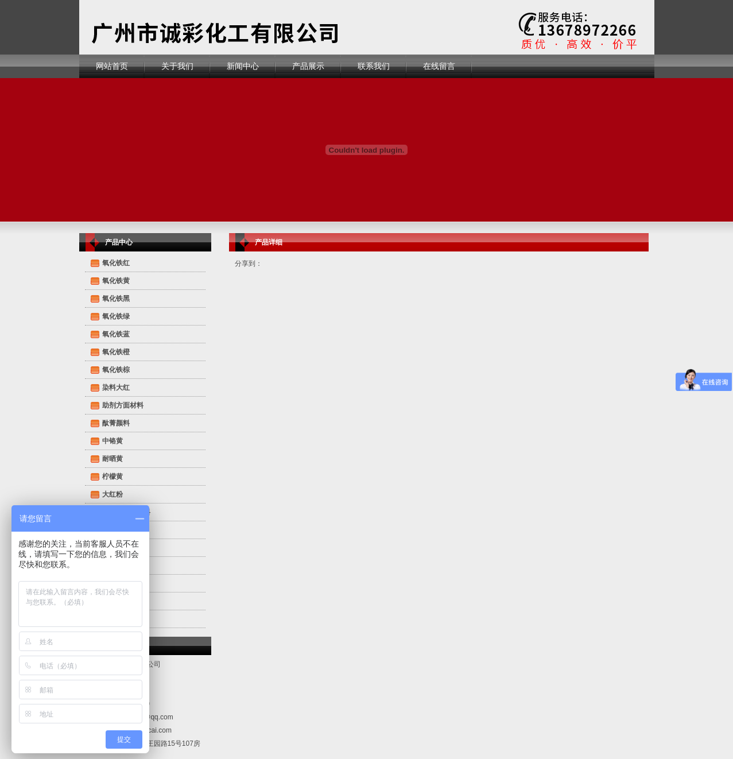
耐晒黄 (112, 459)
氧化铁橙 (116, 352)
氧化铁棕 (116, 370)
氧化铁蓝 (116, 334)
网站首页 (112, 66)
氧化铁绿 (116, 316)
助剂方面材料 (123, 405)
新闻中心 (243, 66)
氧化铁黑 (116, 299)
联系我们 (374, 66)
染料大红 (116, 388)
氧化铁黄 (116, 281)
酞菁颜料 (116, 423)
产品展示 (308, 66)
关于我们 (177, 66)
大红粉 (112, 494)
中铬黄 (112, 441)
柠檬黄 (112, 477)
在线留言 (439, 66)
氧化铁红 (116, 263)
